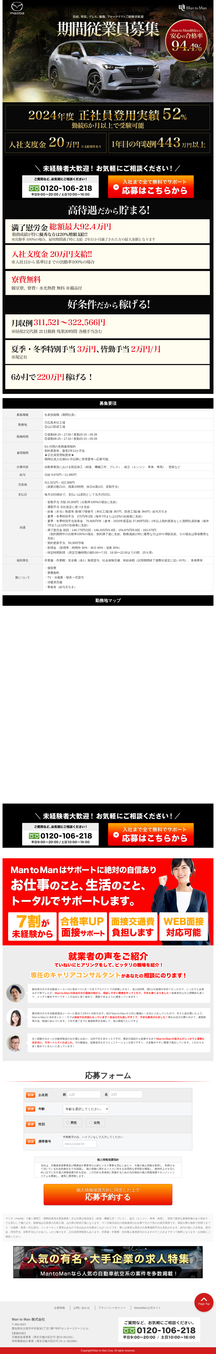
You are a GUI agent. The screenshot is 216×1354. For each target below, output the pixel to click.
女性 (94, 1122)
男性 (71, 1122)
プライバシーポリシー (112, 1307)
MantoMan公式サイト (147, 1307)
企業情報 (59, 1307)
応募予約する (108, 1194)
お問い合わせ (81, 1307)
